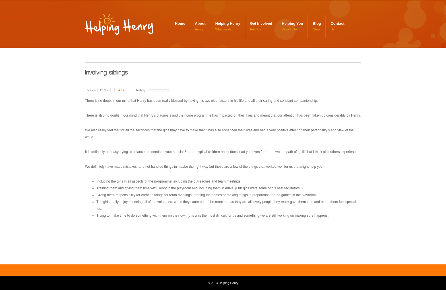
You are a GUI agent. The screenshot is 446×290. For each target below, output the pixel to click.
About (200, 23)
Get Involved (261, 23)
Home (180, 23)
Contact (337, 23)
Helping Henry (121, 26)
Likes (121, 90)
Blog (317, 23)
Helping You (292, 23)
